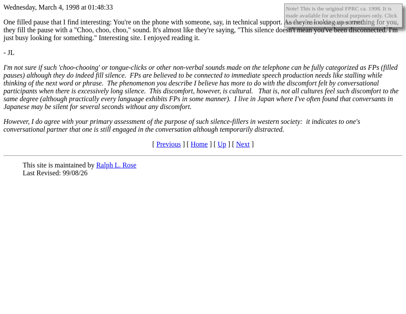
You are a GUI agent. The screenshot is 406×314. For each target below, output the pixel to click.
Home (199, 144)
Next (243, 144)
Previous (168, 144)
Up (222, 144)
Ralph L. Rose (116, 165)
